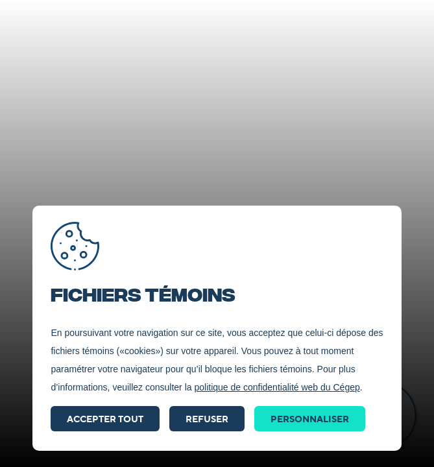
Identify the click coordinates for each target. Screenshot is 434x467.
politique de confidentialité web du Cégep (276, 387)
